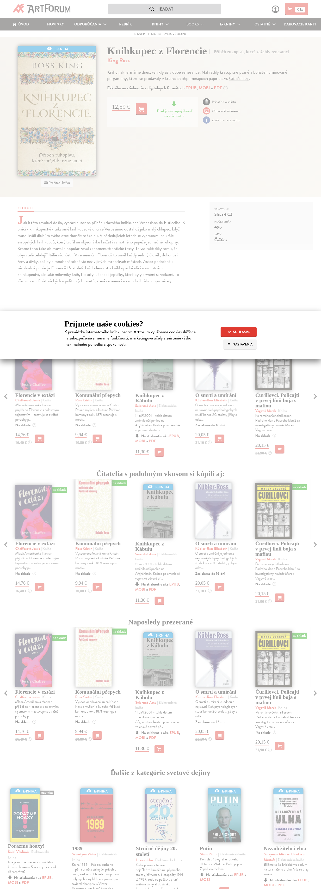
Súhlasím (239, 331)
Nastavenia (240, 344)
